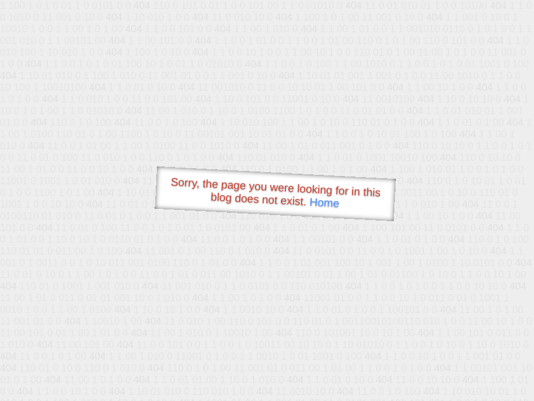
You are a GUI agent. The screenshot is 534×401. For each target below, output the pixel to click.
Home (324, 202)
